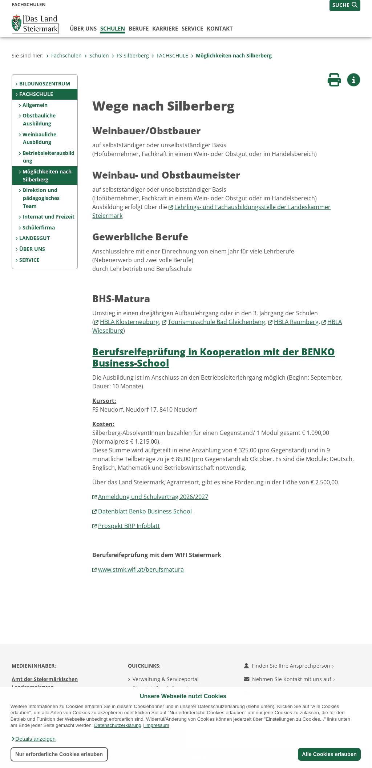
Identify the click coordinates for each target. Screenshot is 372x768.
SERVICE (29, 259)
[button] (33, 739)
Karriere (165, 28)
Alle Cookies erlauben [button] (329, 754)
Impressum (157, 725)
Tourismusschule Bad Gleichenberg (216, 322)
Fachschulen (64, 55)
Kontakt (220, 28)
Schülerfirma (39, 227)
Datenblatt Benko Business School (145, 511)
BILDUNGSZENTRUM (44, 83)
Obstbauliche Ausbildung (39, 119)
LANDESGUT (34, 238)
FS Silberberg (130, 55)
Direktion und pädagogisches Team (41, 198)
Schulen (112, 28)
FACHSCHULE (169, 55)
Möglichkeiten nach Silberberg (231, 55)
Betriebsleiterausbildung (48, 156)
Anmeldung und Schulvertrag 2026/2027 (153, 497)
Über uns (83, 28)
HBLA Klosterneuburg (129, 322)
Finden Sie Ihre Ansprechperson (289, 665)
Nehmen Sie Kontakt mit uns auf (289, 679)
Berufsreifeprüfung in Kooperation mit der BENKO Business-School (213, 357)
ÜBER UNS (32, 248)
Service (192, 28)
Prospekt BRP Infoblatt (129, 526)
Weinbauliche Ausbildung (39, 138)
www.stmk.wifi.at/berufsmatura (141, 569)
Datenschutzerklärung (117, 725)
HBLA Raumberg (296, 322)
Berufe (139, 28)
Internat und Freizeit (48, 216)
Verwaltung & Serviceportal (166, 679)
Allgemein (35, 104)
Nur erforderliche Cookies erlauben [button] (59, 754)
